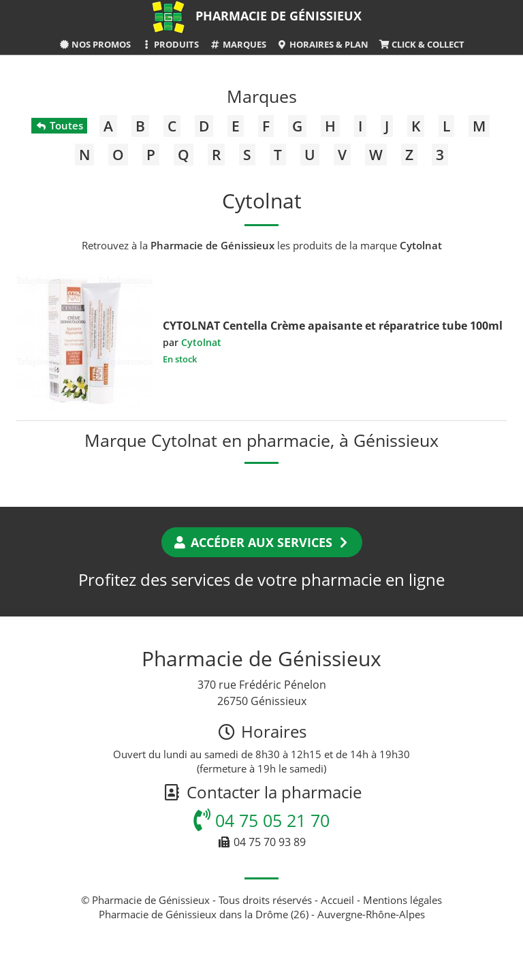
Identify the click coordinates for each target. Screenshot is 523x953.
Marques (237, 44)
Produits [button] (170, 44)
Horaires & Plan (322, 44)
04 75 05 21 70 (261, 820)
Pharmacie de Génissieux (278, 15)
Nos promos (95, 44)
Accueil (337, 900)
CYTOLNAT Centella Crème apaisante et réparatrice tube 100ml (333, 325)
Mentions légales (402, 900)
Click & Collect (421, 44)
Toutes (58, 125)
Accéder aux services (261, 542)
